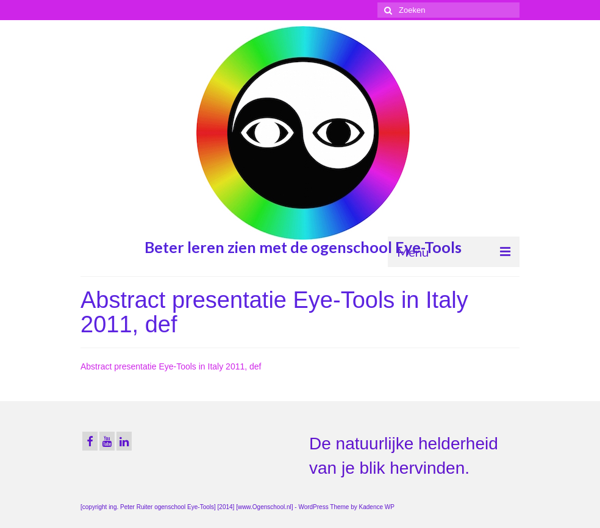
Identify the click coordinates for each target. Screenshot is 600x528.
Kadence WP (377, 507)
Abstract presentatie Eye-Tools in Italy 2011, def (171, 366)
